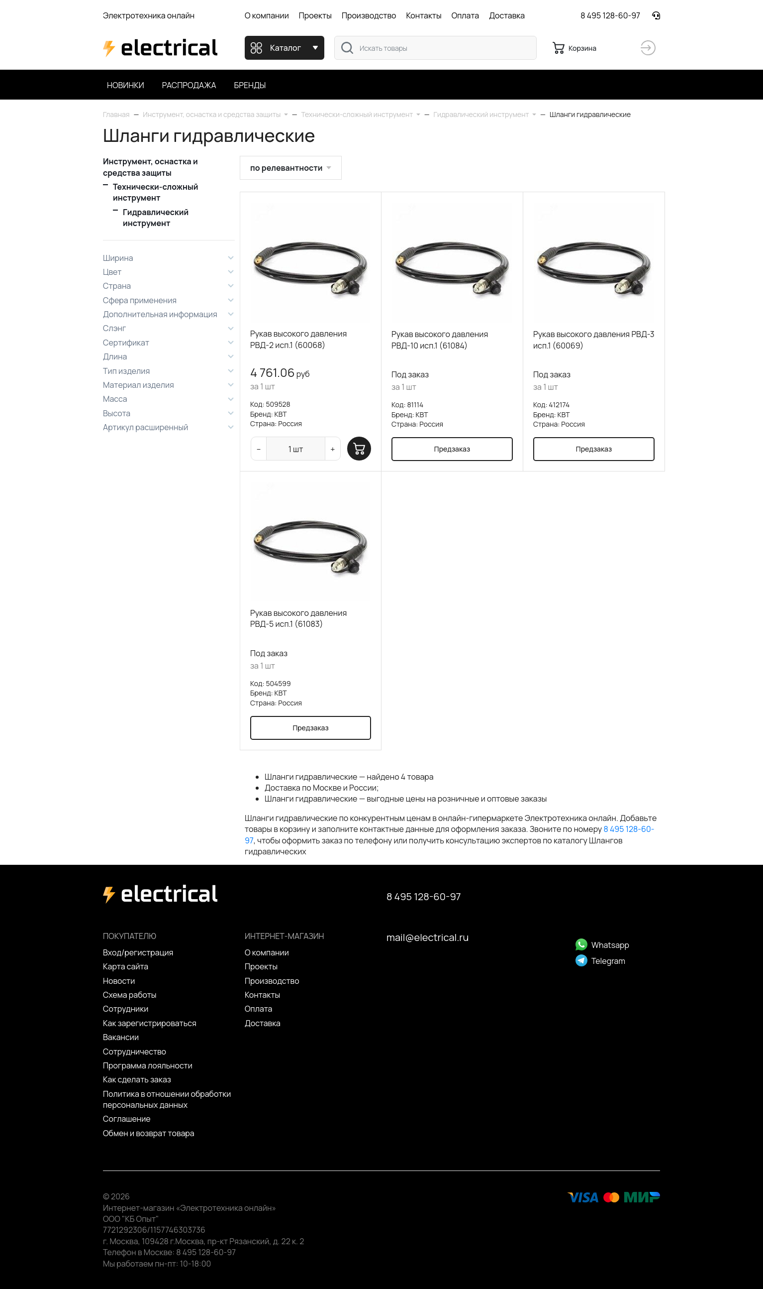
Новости (119, 980)
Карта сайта (125, 966)
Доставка (507, 15)
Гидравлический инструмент (156, 218)
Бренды (250, 85)
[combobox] (435, 48)
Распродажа (189, 85)
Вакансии (121, 1037)
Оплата (465, 15)
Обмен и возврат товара (148, 1133)
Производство (369, 15)
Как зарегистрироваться (149, 1023)
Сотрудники (125, 1008)
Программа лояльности (147, 1065)
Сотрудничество (134, 1051)
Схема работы (130, 994)
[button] (215, 114)
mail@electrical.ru (427, 937)
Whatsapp (602, 944)
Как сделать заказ (137, 1079)
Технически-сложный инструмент (155, 192)
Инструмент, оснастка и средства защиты (150, 167)
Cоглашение (127, 1118)
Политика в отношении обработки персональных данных (167, 1099)
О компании (267, 15)
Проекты (315, 15)
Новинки (125, 85)
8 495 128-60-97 (610, 15)
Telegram (600, 960)
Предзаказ (452, 449)
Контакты (423, 15)
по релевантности (286, 167)
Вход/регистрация (138, 952)
